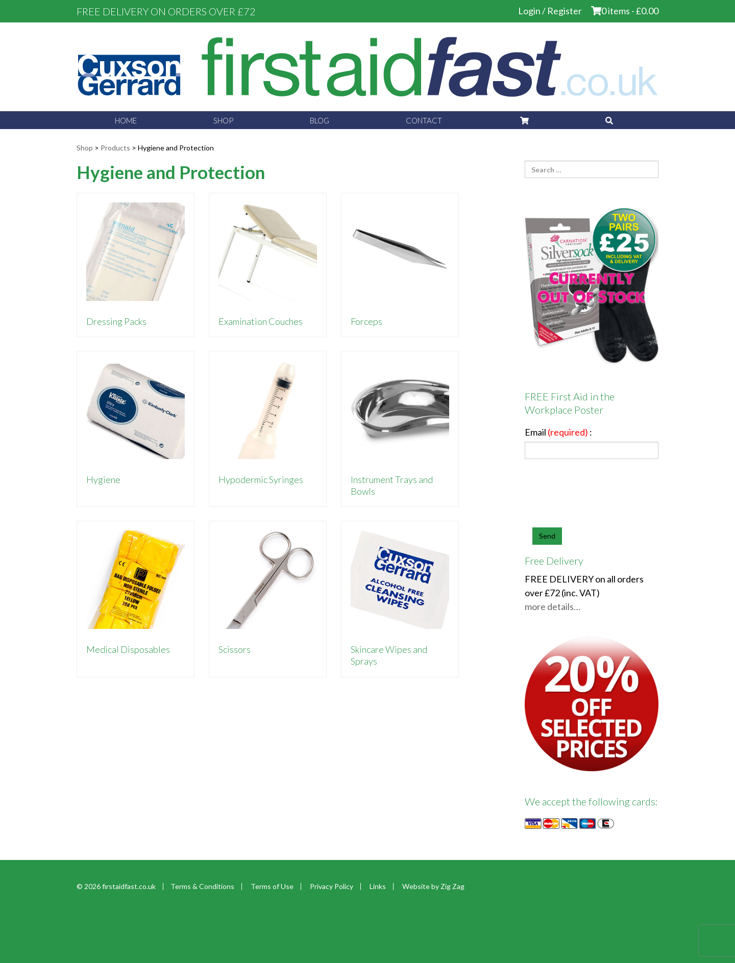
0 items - (629, 10)
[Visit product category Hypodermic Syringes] (267, 429)
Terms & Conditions (202, 886)
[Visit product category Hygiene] (135, 429)
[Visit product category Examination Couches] (267, 264)
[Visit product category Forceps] (400, 264)
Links (378, 886)
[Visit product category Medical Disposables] (135, 598)
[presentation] (610, 497)
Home (126, 120)
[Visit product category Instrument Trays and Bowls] (400, 429)
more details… (552, 606)
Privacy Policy (331, 886)
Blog (319, 120)
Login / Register (550, 10)
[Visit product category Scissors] (267, 598)
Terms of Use (272, 886)
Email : (558, 432)
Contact (424, 120)
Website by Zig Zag (433, 886)
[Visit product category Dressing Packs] (135, 264)
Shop (223, 120)
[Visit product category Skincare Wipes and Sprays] (400, 598)
